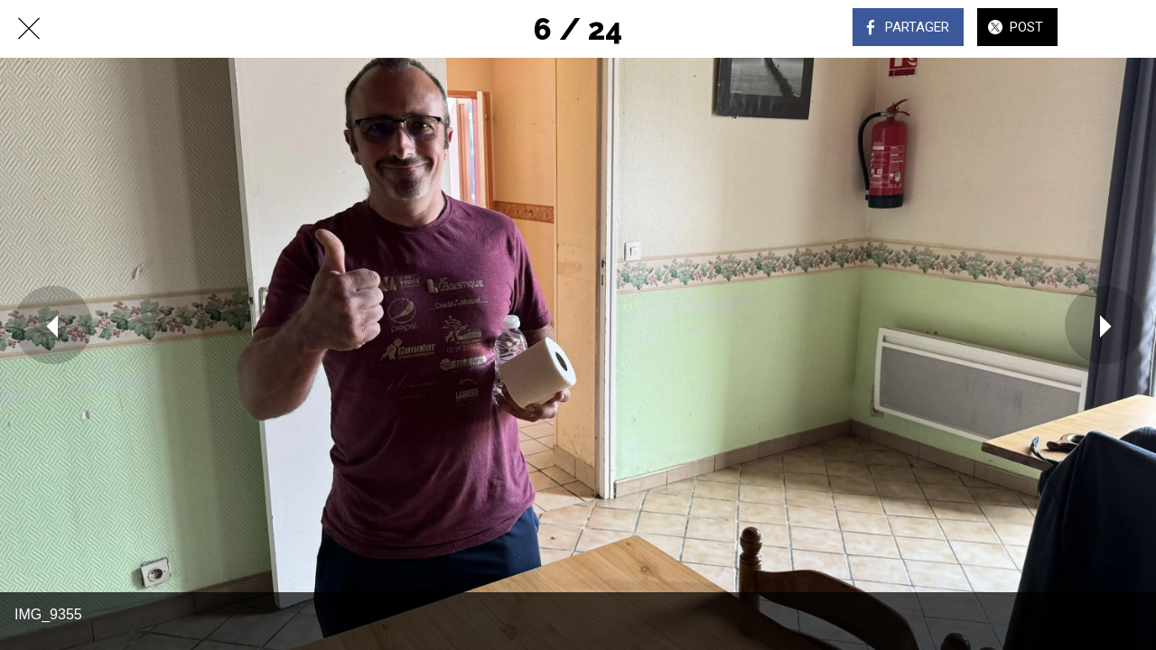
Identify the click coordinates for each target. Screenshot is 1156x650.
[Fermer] (29, 29)
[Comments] (1109, 29)
